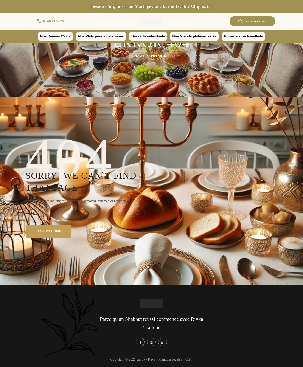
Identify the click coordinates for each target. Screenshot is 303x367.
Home (140, 56)
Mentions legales (170, 359)
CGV (189, 359)
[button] (252, 21)
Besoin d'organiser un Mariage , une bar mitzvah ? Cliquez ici (151, 6)
